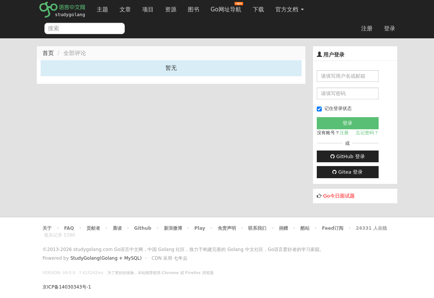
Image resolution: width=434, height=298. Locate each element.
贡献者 (93, 228)
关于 (47, 228)
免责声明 (227, 228)
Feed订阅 (333, 228)
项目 (148, 9)
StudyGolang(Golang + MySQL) (106, 258)
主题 (102, 9)
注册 (367, 28)
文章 (125, 9)
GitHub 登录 (347, 156)
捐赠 (283, 228)
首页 (48, 53)
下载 (258, 9)
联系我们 (257, 228)
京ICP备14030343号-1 (66, 287)
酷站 (305, 228)
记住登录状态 (334, 108)
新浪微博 (173, 228)
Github (142, 228)
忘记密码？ (367, 132)
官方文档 (289, 9)
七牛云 (180, 258)
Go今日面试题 (339, 196)
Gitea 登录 (347, 172)
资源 (170, 9)
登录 (389, 28)
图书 (193, 9)
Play (199, 228)
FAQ (69, 228)
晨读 (117, 228)
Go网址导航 (227, 7)
